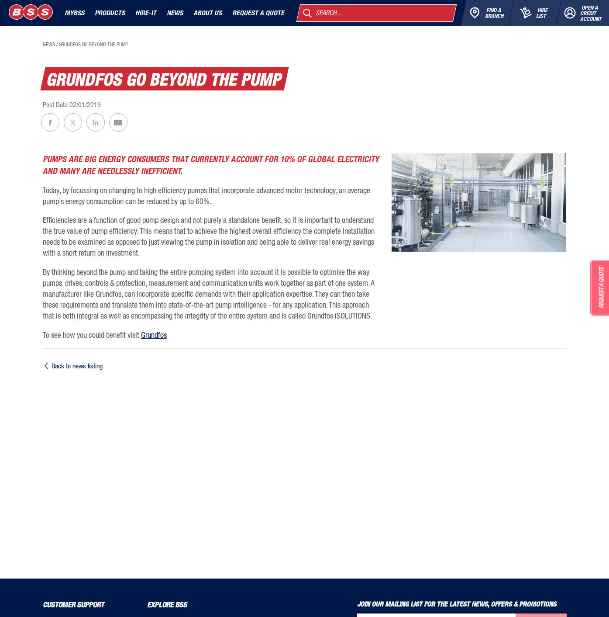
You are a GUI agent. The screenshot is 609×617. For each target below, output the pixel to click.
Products (110, 13)
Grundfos (154, 335)
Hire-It (145, 13)
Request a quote (258, 13)
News (175, 13)
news (49, 45)
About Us (207, 13)
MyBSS (74, 13)
